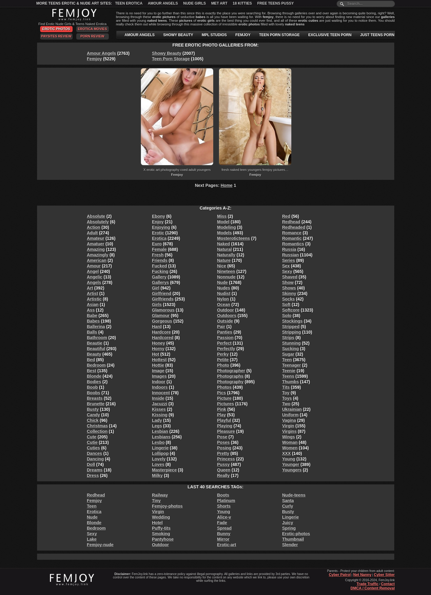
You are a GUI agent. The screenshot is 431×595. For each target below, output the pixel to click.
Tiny (156, 500)
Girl (155, 288)
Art (90, 288)
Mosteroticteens (233, 238)
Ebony (158, 216)
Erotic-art (226, 544)
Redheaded (293, 227)
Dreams (95, 470)
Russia (289, 249)
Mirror (223, 539)
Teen (287, 359)
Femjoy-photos (167, 506)
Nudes (223, 288)
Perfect (224, 343)
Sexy (287, 271)
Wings (288, 436)
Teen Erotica (128, 3)
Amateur (95, 238)
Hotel (157, 522)
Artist (92, 293)
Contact (388, 584)
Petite (223, 359)
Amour (94, 265)
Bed (91, 359)
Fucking (160, 271)
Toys (287, 398)
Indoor (158, 381)
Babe (92, 315)
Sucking (290, 348)
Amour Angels (163, 3)
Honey (158, 343)
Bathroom (97, 337)
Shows (289, 288)
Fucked (159, 265)
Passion (225, 337)
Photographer (231, 370)
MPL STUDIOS (214, 35)
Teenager (291, 365)
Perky (223, 354)
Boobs (93, 392)
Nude (222, 282)
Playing (225, 425)
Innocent (161, 392)
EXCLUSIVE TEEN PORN (329, 35)
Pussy (223, 464)
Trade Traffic (367, 584)
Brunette (96, 403)
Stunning (291, 343)
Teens (288, 376)
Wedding (161, 517)
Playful (224, 420)
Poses (223, 442)
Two (286, 403)
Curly (287, 506)
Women (289, 447)
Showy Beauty (166, 53)
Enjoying (161, 227)
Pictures (225, 403)
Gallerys (160, 282)
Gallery (159, 277)
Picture (224, 398)
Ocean (223, 304)
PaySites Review (56, 36)
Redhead (291, 221)
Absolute (96, 216)
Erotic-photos (296, 533)
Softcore (291, 310)
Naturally (226, 254)
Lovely (158, 459)
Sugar (288, 354)
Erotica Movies (92, 29)
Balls (92, 332)
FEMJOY (242, 35)
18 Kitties (242, 3)
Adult (92, 232)
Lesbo (158, 442)
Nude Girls (194, 3)
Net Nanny (362, 575)
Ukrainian (292, 409)
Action (93, 227)
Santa (288, 500)
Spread (224, 528)
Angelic (95, 277)
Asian (93, 304)
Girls (157, 304)
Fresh (158, 254)
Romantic (292, 238)
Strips (288, 337)
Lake (92, 539)
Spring (289, 528)
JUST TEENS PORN (377, 35)
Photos (224, 387)
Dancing (95, 459)
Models (224, 232)
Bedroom (96, 365)
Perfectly (226, 348)
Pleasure (226, 431)
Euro (157, 243)
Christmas (97, 425)
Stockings (292, 321)
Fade (222, 522)
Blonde (94, 376)
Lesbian (160, 431)
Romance (291, 232)
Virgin (288, 425)
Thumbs (290, 381)
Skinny (289, 293)
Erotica (159, 238)
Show (287, 282)
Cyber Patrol (339, 575)
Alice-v (224, 517)
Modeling (226, 227)
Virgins (289, 431)
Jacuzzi (159, 403)
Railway (160, 495)
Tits (286, 387)
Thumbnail (293, 539)
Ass (91, 310)
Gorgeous (162, 321)
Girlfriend (161, 293)
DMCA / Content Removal (372, 588)
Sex (286, 265)
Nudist (224, 293)
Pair (221, 326)
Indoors (160, 387)
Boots (223, 495)
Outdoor (225, 310)
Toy (285, 392)
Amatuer (95, 243)
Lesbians (161, 436)
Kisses (159, 409)
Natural (224, 249)
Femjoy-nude (100, 544)
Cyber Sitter (384, 575)
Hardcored (162, 337)
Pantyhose (163, 539)
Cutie (92, 442)
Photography (230, 381)
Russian (290, 254)
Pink (221, 409)
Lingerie (160, 447)
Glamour (161, 315)
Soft (286, 304)
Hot (155, 354)
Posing (224, 447)
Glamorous (163, 310)
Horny (158, 348)
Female (159, 249)
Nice (221, 265)
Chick (93, 420)
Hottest (159, 359)
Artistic (94, 299)
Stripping (291, 332)
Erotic (158, 232)
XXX (286, 453)
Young (288, 459)
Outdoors (226, 315)
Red (286, 216)
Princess (226, 459)
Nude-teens (293, 495)
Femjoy (94, 58)
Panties (225, 332)
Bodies (94, 381)
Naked (223, 243)
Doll (91, 464)
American (97, 260)
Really (223, 475)
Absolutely (98, 221)
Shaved (289, 277)
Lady (157, 420)
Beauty (94, 354)
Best (91, 370)
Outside (225, 321)
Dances (94, 453)
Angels (94, 282)
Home (227, 185)
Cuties (93, 447)
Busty (93, 409)
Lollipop (160, 453)
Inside (158, 398)
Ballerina (96, 326)
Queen (224, 470)
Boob (92, 387)
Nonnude (226, 277)
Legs (157, 425)
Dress (93, 475)
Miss (222, 216)
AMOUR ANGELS (140, 35)
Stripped (291, 326)
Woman (289, 442)
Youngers (292, 470)
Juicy (287, 522)
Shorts (224, 506)
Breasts (95, 398)
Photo (223, 365)
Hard (157, 326)
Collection (97, 431)
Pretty (223, 453)
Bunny (224, 533)
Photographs (230, 376)
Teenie (288, 370)
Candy (93, 414)
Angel (93, 271)
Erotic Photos (56, 29)
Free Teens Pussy (275, 3)
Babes (93, 321)
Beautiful (96, 348)
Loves (158, 464)
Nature (224, 260)
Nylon (223, 299)
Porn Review (92, 36)
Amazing (96, 249)
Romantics (293, 243)
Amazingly (97, 254)
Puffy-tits (161, 528)
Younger (290, 464)
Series (288, 260)
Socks (288, 299)
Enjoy (158, 221)
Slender (290, 544)
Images (159, 376)
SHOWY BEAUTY (178, 35)
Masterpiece (164, 470)
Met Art (219, 3)
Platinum (226, 500)
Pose (222, 436)
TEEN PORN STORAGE (279, 35)
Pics (221, 392)
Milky (157, 475)
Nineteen (226, 271)
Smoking (161, 533)
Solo (286, 315)
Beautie (95, 343)
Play (221, 414)
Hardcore (161, 332)
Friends (160, 260)
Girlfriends (163, 299)
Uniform (290, 414)
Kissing (160, 414)
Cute (91, 436)
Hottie (158, 365)
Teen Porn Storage (171, 58)
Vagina (289, 420)
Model (223, 221)
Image (158, 370)
